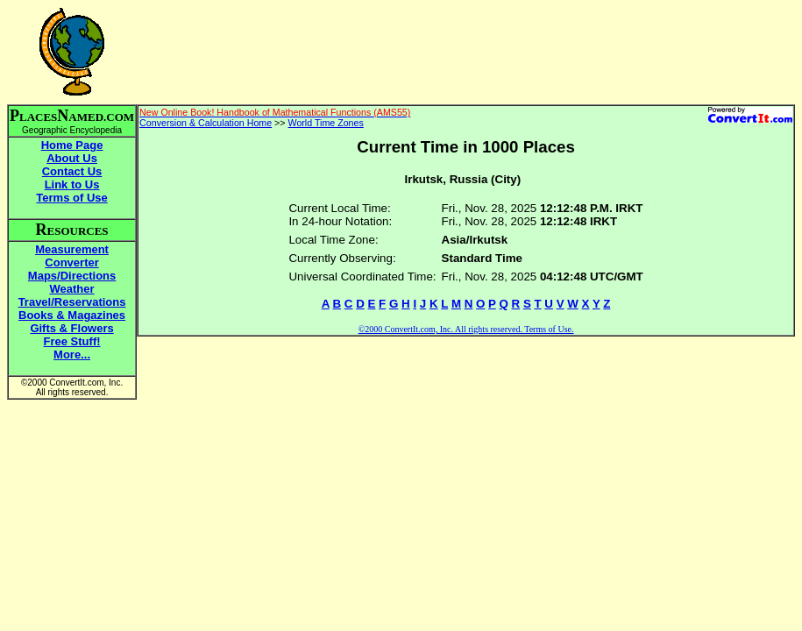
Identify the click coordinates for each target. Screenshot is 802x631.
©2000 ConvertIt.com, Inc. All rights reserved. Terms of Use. (466, 329)
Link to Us (72, 184)
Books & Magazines (71, 315)
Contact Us (72, 171)
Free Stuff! (72, 341)
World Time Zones (326, 122)
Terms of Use (71, 197)
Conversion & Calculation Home (205, 122)
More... (71, 354)
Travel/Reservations (72, 301)
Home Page (72, 145)
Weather (72, 288)
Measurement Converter (72, 256)
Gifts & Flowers (71, 328)
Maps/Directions (72, 275)
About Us (71, 158)
